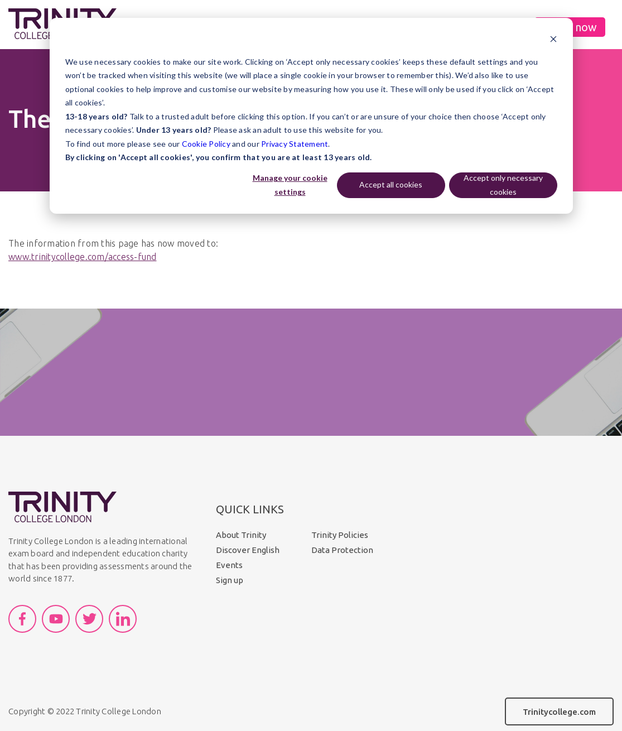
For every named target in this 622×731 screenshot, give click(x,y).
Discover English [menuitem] (247, 550)
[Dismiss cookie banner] (553, 40)
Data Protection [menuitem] (342, 550)
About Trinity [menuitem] (241, 535)
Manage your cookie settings (290, 184)
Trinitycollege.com (559, 711)
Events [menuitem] (229, 565)
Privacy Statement (294, 143)
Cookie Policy (206, 143)
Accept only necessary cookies (503, 184)
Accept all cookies (390, 184)
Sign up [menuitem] (229, 580)
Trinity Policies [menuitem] (339, 535)
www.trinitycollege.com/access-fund (82, 257)
